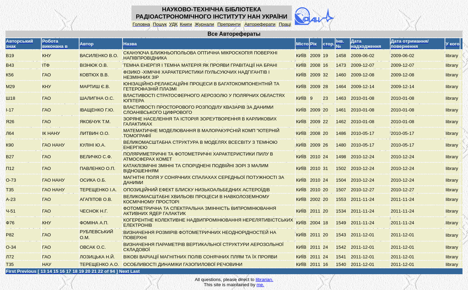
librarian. (264, 279)
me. (260, 284)
